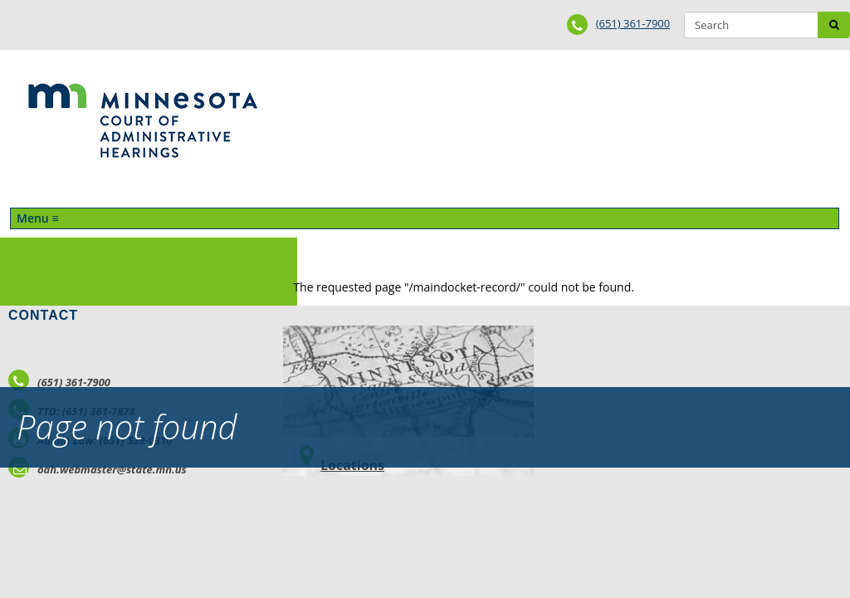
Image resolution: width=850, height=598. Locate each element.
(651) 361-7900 (633, 23)
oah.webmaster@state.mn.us (97, 469)
